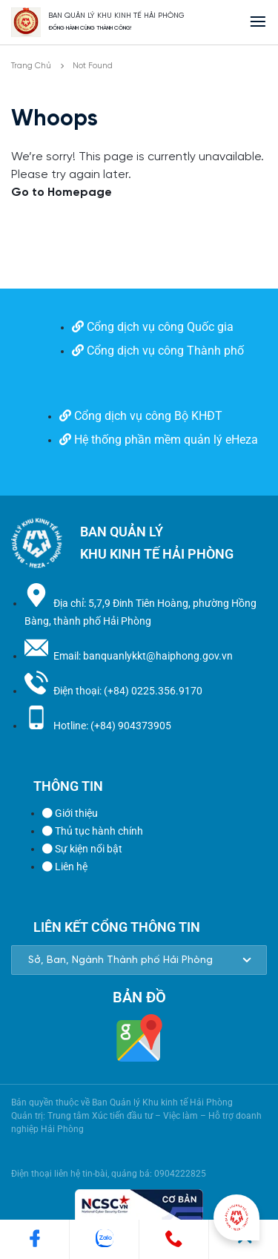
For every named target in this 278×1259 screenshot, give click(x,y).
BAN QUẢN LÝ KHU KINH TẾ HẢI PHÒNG (116, 16)
